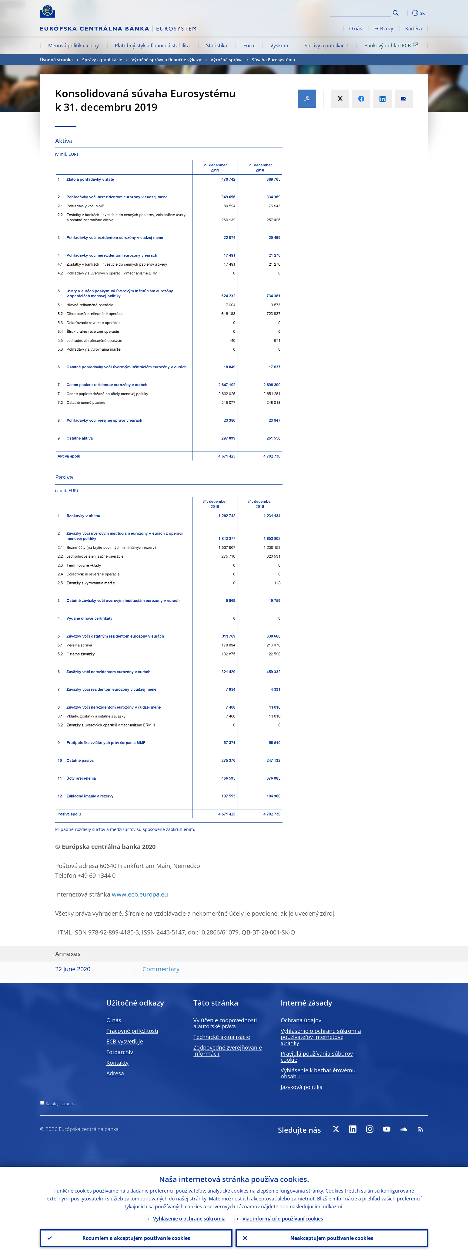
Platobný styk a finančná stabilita (152, 45)
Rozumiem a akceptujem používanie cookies (136, 1238)
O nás (355, 28)
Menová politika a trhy (73, 45)
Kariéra (413, 28)
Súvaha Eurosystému (273, 60)
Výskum (279, 45)
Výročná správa (226, 60)
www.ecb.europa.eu (140, 894)
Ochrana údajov (301, 1020)
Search (396, 13)
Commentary (160, 969)
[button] (407, 13)
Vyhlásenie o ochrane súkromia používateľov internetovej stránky (321, 1037)
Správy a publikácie (326, 45)
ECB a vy (383, 28)
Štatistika (216, 45)
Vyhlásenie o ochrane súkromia (189, 1218)
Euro (248, 45)
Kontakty (117, 1062)
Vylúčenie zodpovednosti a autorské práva (225, 1023)
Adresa (115, 1073)
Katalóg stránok (60, 1103)
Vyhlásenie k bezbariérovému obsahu (318, 1073)
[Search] (360, 12)
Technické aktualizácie (221, 1036)
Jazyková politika (302, 1087)
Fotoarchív (119, 1052)
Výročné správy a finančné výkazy (166, 60)
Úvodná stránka (56, 60)
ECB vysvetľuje (124, 1041)
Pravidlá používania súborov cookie (317, 1056)
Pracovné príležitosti (132, 1030)
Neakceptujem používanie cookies (331, 1238)
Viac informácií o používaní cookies (282, 1218)
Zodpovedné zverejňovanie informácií (227, 1050)
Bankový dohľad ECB (392, 45)
